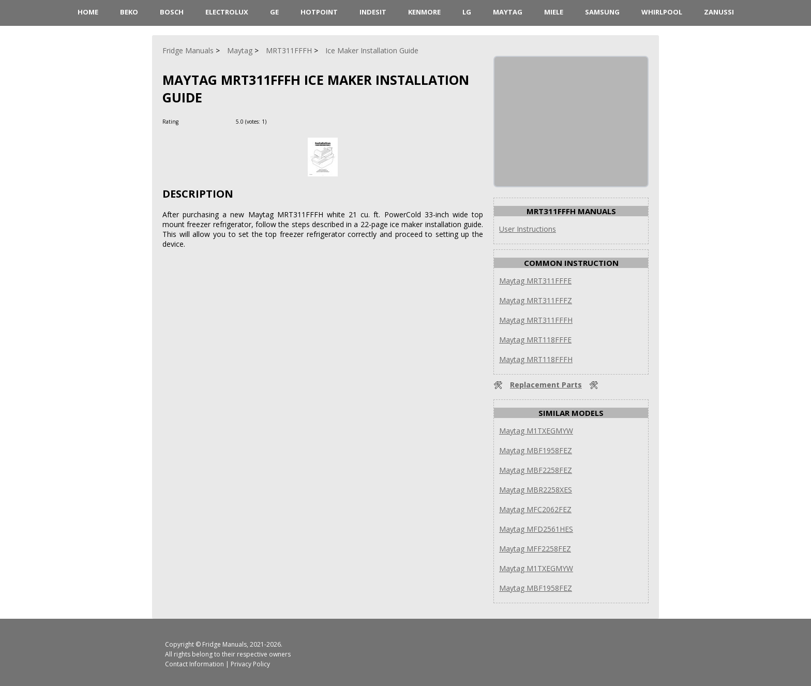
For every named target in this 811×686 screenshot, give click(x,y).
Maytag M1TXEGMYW (536, 431)
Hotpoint (319, 12)
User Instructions (527, 229)
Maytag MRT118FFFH (536, 359)
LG (466, 12)
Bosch (172, 12)
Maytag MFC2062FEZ (535, 509)
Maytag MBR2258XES (535, 490)
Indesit (372, 12)
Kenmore (424, 12)
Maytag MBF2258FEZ (535, 470)
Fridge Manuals (224, 644)
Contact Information (194, 664)
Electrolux (226, 12)
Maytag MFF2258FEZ (535, 549)
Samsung (602, 12)
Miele (553, 12)
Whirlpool (661, 12)
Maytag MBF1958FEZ (535, 450)
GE (274, 12)
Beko (129, 12)
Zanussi (719, 12)
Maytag (507, 12)
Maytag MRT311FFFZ (535, 300)
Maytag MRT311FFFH (536, 320)
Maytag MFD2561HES (536, 529)
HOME (88, 12)
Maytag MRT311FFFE (535, 281)
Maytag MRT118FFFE (535, 340)
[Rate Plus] (276, 121)
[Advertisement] (572, 121)
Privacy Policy (250, 664)
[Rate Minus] (288, 121)
